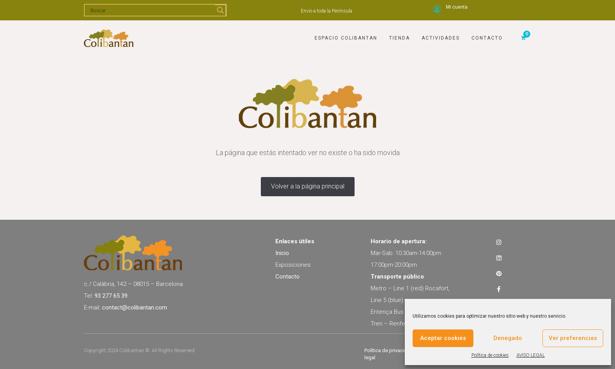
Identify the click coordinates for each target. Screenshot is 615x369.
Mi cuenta (457, 7)
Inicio (282, 253)
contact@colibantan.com (134, 307)
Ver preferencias (573, 338)
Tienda (399, 38)
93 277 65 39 (111, 295)
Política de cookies (490, 355)
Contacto (487, 38)
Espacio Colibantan (346, 38)
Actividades (441, 38)
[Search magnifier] (220, 10)
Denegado (507, 338)
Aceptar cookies (443, 338)
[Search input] (152, 10)
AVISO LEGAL (531, 355)
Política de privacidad (388, 350)
